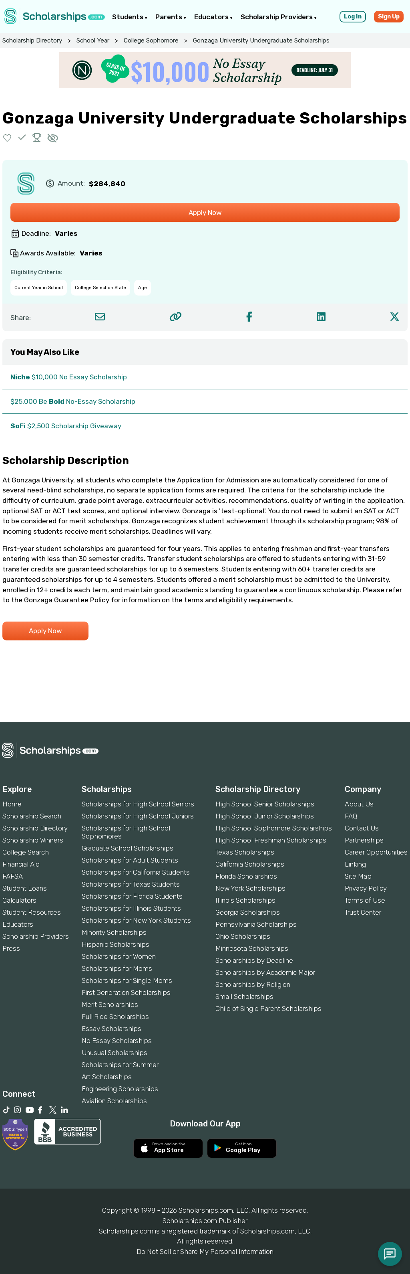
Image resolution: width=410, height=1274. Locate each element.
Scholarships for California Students (136, 872)
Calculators (19, 900)
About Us (359, 804)
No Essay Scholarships (117, 1041)
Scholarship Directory (32, 40)
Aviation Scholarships (114, 1101)
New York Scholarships (250, 888)
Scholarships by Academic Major (265, 972)
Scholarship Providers (279, 17)
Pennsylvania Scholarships (256, 924)
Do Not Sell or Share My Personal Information (205, 1252)
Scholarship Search (31, 816)
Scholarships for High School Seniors (138, 804)
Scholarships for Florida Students (132, 896)
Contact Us (362, 828)
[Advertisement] (205, 694)
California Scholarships (249, 864)
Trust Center (363, 912)
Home (12, 804)
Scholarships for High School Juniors (138, 816)
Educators (213, 17)
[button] (7, 137)
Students (129, 17)
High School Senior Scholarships (264, 804)
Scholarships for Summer (120, 1065)
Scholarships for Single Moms (127, 980)
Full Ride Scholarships (115, 1017)
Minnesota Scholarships (251, 948)
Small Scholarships (244, 996)
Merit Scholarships (110, 1005)
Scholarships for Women (119, 956)
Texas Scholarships (244, 852)
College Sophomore (151, 40)
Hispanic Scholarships (115, 944)
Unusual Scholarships (114, 1053)
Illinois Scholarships (245, 900)
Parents (170, 17)
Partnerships (364, 840)
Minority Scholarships (114, 932)
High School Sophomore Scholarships (273, 828)
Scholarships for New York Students (136, 920)
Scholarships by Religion (252, 984)
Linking (355, 864)
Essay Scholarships (111, 1029)
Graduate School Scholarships (127, 848)
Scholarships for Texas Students (131, 884)
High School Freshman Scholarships (270, 840)
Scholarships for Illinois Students (131, 908)
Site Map (358, 876)
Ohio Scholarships (242, 936)
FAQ (351, 816)
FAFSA (12, 876)
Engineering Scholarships (120, 1089)
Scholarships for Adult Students (130, 860)
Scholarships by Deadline (254, 960)
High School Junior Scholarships (264, 816)
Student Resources (31, 912)
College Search (25, 852)
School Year (92, 40)
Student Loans (24, 888)
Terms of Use (365, 900)
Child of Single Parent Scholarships (268, 1009)
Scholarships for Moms (117, 968)
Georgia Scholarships (247, 912)
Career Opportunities (376, 852)
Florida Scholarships (246, 876)
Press (11, 948)
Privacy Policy (366, 888)
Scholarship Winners (32, 840)
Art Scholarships (107, 1077)
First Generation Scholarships (126, 992)
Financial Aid (21, 864)
